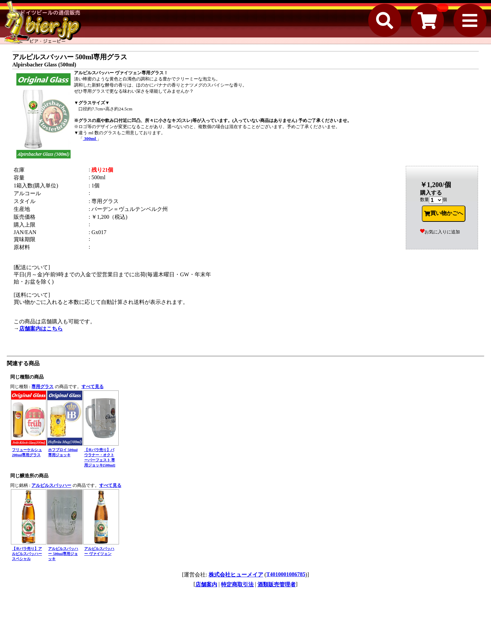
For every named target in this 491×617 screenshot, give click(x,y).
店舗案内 (206, 584)
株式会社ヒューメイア (236, 574)
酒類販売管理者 (276, 584)
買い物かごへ (443, 213)
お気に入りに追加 (440, 231)
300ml (90, 138)
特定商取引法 (237, 584)
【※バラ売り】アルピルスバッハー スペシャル (27, 553)
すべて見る (92, 386)
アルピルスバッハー (51, 485)
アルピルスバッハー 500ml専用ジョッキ (63, 553)
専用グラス (42, 386)
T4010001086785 (286, 574)
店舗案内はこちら (41, 328)
